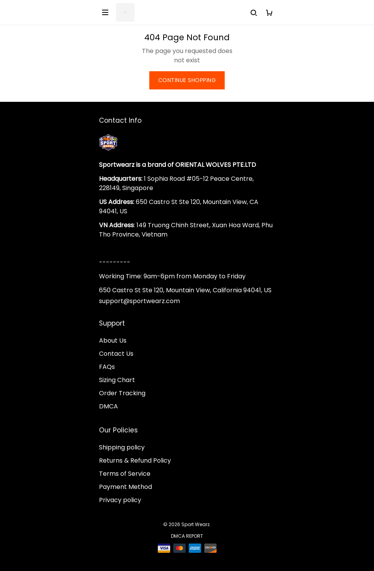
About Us (112, 340)
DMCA (108, 406)
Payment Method (125, 486)
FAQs (107, 366)
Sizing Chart (117, 380)
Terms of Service (124, 473)
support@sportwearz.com (139, 301)
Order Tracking (122, 393)
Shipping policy (122, 447)
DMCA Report (187, 536)
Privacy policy (120, 500)
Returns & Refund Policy (135, 460)
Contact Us (116, 353)
